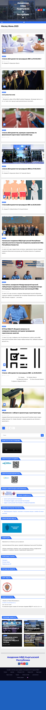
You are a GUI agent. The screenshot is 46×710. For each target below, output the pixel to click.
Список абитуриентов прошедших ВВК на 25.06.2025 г (22, 373)
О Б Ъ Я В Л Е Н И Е (8, 95)
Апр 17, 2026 (29, 630)
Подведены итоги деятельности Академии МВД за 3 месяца (11, 639)
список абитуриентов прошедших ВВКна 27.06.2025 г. (21, 169)
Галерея (17, 674)
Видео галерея (9, 674)
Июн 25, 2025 (6, 375)
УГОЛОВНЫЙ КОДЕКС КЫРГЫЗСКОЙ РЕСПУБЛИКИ (16, 501)
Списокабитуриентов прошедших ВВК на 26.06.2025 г (21, 205)
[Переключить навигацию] (24, 22)
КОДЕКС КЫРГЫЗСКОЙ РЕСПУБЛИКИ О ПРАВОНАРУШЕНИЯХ (19, 502)
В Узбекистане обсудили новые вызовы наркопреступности (11, 626)
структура (12, 672)
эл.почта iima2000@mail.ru (9, 602)
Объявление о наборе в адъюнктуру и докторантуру (21, 413)
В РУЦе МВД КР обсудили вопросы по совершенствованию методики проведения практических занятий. (18, 331)
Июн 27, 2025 (6, 207)
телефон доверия (20, 677)
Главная (5, 672)
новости (4, 56)
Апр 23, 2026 (7, 630)
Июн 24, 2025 (6, 415)
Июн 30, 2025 (6, 61)
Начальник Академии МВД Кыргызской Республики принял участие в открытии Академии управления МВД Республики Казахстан (22, 243)
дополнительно (35, 674)
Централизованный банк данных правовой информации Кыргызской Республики (22, 545)
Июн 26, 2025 (6, 247)
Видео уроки (38, 672)
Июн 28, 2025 (6, 171)
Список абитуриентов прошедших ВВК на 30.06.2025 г (21, 59)
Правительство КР (6, 564)
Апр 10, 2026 (29, 644)
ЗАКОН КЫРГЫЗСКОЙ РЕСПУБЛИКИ (13, 499)
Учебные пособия (25, 674)
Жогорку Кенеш (6, 562)
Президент (4, 560)
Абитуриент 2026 (20, 672)
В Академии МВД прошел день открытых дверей (32, 626)
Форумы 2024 (30, 672)
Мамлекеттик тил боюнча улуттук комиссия (13, 541)
